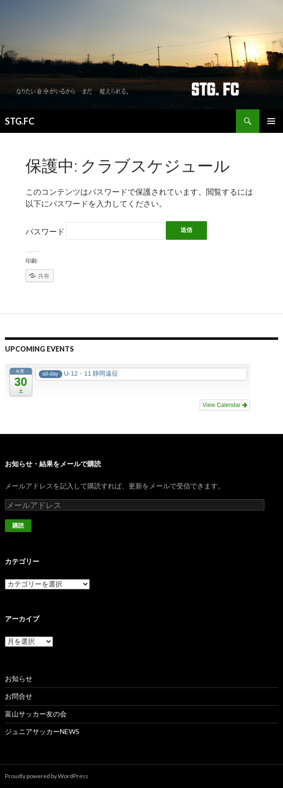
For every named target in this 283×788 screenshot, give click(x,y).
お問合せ (18, 696)
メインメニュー (271, 121)
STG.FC (19, 121)
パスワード (95, 231)
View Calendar (225, 405)
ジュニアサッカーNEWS (42, 731)
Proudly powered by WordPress (46, 776)
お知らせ (18, 678)
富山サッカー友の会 (36, 714)
